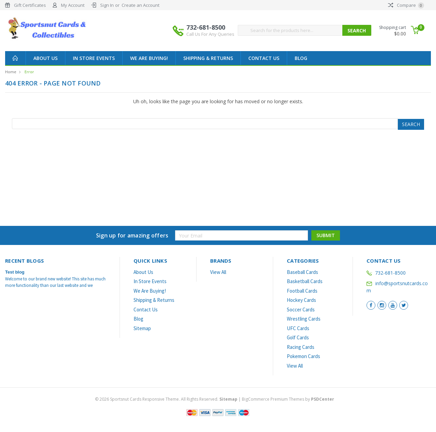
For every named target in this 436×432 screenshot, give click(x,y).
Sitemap (142, 328)
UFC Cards (298, 328)
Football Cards (302, 291)
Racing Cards (300, 347)
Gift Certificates (30, 5)
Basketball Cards (305, 281)
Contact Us (263, 58)
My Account (72, 5)
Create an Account (140, 5)
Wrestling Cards (304, 318)
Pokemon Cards (303, 356)
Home (10, 71)
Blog (301, 58)
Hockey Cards (301, 300)
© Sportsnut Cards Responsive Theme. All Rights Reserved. (166, 399)
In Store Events (94, 58)
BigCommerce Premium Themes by (288, 399)
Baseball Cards (302, 272)
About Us (45, 58)
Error (29, 71)
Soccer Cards (301, 309)
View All (218, 272)
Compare (406, 5)
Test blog (15, 272)
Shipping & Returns (208, 58)
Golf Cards (298, 337)
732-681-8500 (210, 30)
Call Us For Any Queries (210, 34)
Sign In (107, 5)
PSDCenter (322, 399)
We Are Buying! (149, 58)
